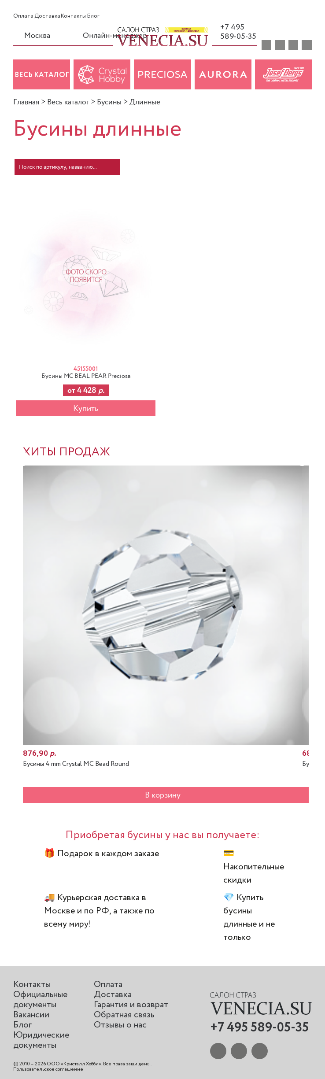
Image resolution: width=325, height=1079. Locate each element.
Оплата (23, 16)
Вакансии (31, 1015)
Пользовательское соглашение (48, 1069)
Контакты (73, 16)
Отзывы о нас (120, 1025)
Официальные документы (40, 999)
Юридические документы (41, 1040)
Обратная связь (124, 1015)
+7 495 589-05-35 (234, 32)
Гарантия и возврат (131, 1004)
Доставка (47, 16)
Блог (93, 16)
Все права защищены (127, 1064)
